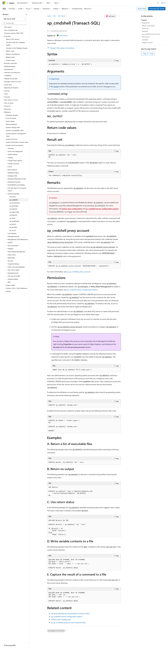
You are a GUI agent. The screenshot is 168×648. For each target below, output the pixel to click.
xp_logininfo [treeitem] (13, 215)
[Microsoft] (4, 2)
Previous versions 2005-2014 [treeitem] (13, 33)
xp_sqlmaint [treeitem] (13, 227)
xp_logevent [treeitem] (13, 209)
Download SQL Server (156, 9)
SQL (54, 16)
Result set (145, 28)
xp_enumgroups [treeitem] (14, 203)
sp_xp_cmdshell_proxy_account (78, 272)
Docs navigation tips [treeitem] (11, 30)
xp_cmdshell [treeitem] (13, 200)
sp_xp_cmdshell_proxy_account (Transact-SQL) (68, 622)
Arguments (145, 23)
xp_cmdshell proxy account (151, 34)
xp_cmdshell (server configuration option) (102, 209)
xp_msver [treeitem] (12, 218)
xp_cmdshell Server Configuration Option (82, 289)
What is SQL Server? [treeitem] (12, 39)
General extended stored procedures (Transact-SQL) (70, 613)
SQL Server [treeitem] (8, 27)
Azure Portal (142, 9)
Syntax (56, 86)
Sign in (163, 3)
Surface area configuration (71, 209)
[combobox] (15, 19)
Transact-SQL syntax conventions (62, 48)
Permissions (146, 37)
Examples (145, 40)
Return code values (148, 26)
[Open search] (158, 3)
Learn (49, 16)
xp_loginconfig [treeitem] (14, 212)
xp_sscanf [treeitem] (12, 230)
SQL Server (61, 16)
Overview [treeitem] (11, 148)
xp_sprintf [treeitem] (12, 224)
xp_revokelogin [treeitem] (14, 221)
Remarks (145, 31)
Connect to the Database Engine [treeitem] (16, 48)
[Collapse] (26, 14)
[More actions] (119, 16)
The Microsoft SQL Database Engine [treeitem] (15, 43)
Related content (147, 42)
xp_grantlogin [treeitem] (13, 206)
